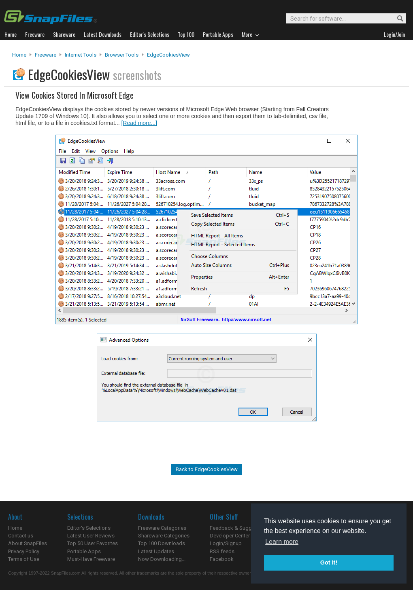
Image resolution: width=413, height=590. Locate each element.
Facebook (222, 559)
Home (19, 55)
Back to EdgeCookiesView (207, 469)
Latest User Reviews (91, 536)
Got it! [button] (328, 562)
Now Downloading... (161, 559)
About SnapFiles (27, 543)
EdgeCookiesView (168, 55)
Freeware (45, 55)
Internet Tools (80, 55)
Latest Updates (156, 551)
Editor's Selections (89, 528)
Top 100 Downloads (161, 543)
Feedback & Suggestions (239, 528)
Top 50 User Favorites (92, 543)
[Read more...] (139, 123)
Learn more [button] (281, 541)
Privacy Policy (23, 551)
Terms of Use (23, 559)
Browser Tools (121, 55)
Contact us (20, 536)
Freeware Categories (162, 528)
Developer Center (230, 536)
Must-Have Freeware (91, 559)
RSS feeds (222, 551)
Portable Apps (84, 551)
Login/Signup (226, 543)
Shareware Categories (163, 536)
